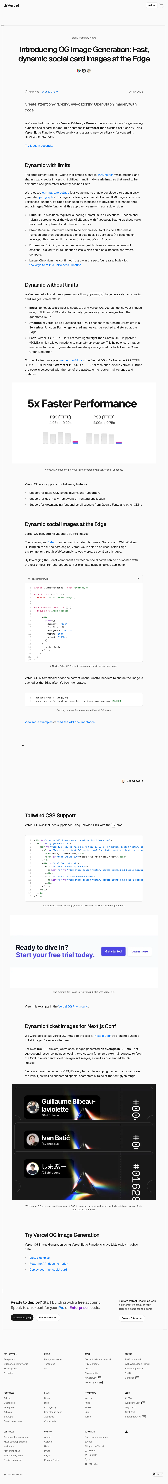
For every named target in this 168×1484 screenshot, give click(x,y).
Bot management (134, 1368)
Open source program (96, 1437)
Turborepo (49, 1363)
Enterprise (9, 1407)
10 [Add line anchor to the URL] (29, 617)
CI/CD (88, 1368)
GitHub (90, 1450)
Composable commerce (16, 1437)
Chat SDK (130, 1412)
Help (46, 1446)
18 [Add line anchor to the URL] (29, 643)
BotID (128, 1373)
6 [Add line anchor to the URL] (30, 604)
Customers (10, 1402)
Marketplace (10, 1368)
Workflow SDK (135, 1402)
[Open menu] (161, 5)
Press (47, 1450)
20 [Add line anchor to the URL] (29, 650)
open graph (45, 197)
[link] (22, 1317)
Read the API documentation (48, 1264)
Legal (47, 1455)
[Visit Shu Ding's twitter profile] (79, 71)
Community (50, 1421)
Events (88, 1441)
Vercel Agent (94, 1382)
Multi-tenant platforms (15, 1441)
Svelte (88, 1407)
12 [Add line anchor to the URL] (29, 624)
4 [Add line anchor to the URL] (30, 597)
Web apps (9, 1446)
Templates (9, 1359)
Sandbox (132, 1377)
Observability (92, 1373)
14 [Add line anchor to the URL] (29, 630)
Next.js (88, 1398)
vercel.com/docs (71, 360)
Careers (48, 1441)
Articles (8, 1412)
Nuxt (87, 1402)
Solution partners (13, 1421)
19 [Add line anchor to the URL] (29, 647)
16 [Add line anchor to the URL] (29, 637)
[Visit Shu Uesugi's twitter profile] (89, 71)
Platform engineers (13, 1455)
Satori (51, 542)
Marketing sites (12, 1450)
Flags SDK (130, 1407)
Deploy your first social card (48, 1269)
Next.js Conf (102, 1036)
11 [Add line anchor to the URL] (29, 620)
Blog (74, 38)
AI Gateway (93, 1377)
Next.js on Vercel (53, 1359)
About (47, 1437)
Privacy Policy (52, 1460)
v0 (45, 1368)
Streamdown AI (135, 1416)
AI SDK (128, 1398)
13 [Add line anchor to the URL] (29, 627)
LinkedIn (91, 1455)
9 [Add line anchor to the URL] (30, 614)
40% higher (105, 175)
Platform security (134, 1359)
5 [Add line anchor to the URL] (30, 600)
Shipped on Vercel (94, 1446)
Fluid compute (92, 1363)
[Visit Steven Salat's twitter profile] (84, 71)
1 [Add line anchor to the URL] (30, 587)
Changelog (50, 1407)
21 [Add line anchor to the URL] (29, 653)
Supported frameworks (16, 1363)
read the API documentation (76, 722)
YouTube (91, 1463)
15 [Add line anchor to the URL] (29, 633)
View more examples (38, 722)
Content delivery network (98, 1359)
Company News (87, 37)
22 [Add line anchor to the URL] (29, 656)
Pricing (7, 1398)
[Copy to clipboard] (138, 579)
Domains (8, 1373)
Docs (47, 1398)
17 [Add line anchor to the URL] (29, 640)
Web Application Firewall (137, 1363)
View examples (39, 1258)
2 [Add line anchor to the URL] (30, 591)
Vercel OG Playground (73, 1006)
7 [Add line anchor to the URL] (30, 607)
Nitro (87, 1412)
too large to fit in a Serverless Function (55, 265)
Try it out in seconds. (39, 146)
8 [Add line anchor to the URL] (30, 610)
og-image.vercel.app (55, 192)
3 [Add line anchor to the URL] (30, 594)
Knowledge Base (53, 1412)
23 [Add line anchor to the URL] (29, 660)
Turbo (88, 1416)
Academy (49, 1416)
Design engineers (13, 1460)
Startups (8, 1416)
